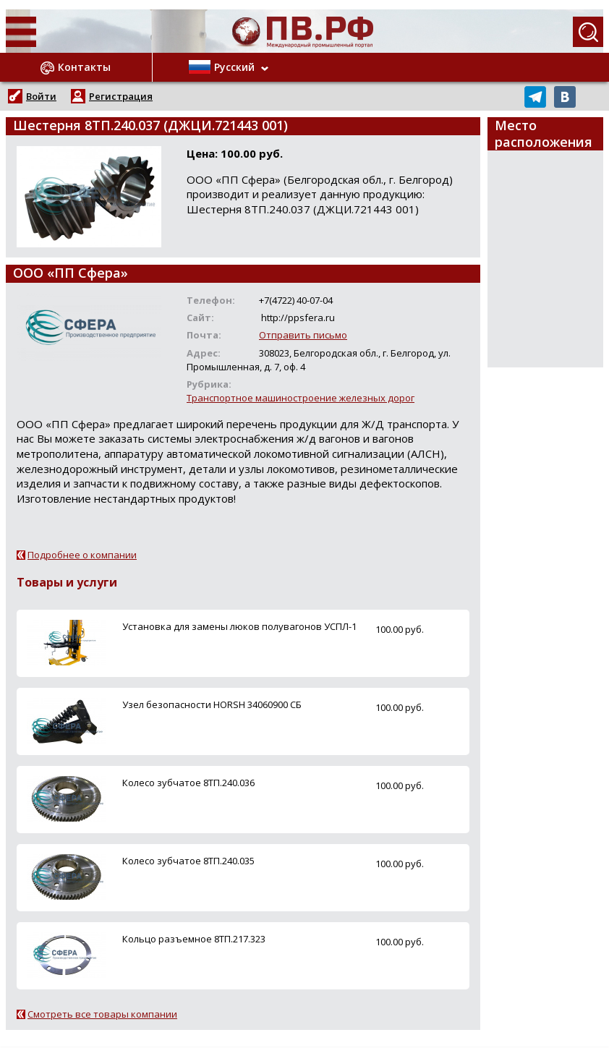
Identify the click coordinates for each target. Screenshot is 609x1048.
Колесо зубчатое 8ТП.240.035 (188, 860)
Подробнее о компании (82, 554)
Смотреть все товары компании (102, 1014)
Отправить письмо (303, 334)
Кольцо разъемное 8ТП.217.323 (193, 938)
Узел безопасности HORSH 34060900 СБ (212, 704)
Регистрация (121, 96)
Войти (41, 96)
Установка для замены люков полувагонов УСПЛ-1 (239, 626)
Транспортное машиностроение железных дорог (300, 397)
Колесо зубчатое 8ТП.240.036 (188, 782)
